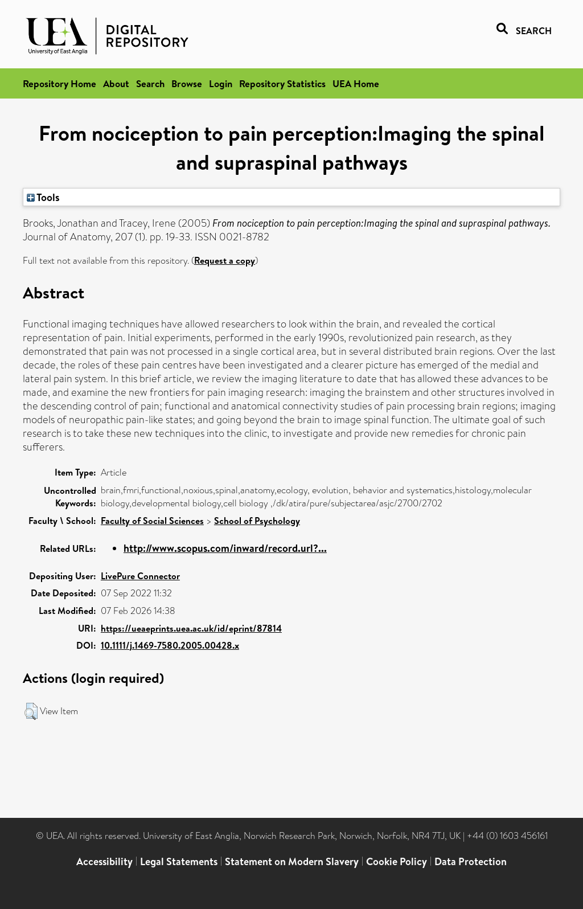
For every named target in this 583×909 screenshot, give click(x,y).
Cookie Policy (396, 861)
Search (150, 83)
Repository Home (59, 83)
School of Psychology (257, 520)
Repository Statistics (282, 83)
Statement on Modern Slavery (292, 861)
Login (220, 83)
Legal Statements (178, 861)
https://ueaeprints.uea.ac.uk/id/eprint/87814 (191, 628)
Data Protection (470, 861)
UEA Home (355, 83)
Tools (43, 197)
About (116, 83)
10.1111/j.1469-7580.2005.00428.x (170, 645)
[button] (31, 711)
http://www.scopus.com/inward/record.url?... (225, 548)
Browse (186, 83)
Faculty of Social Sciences (152, 520)
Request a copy (224, 260)
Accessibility (104, 861)
